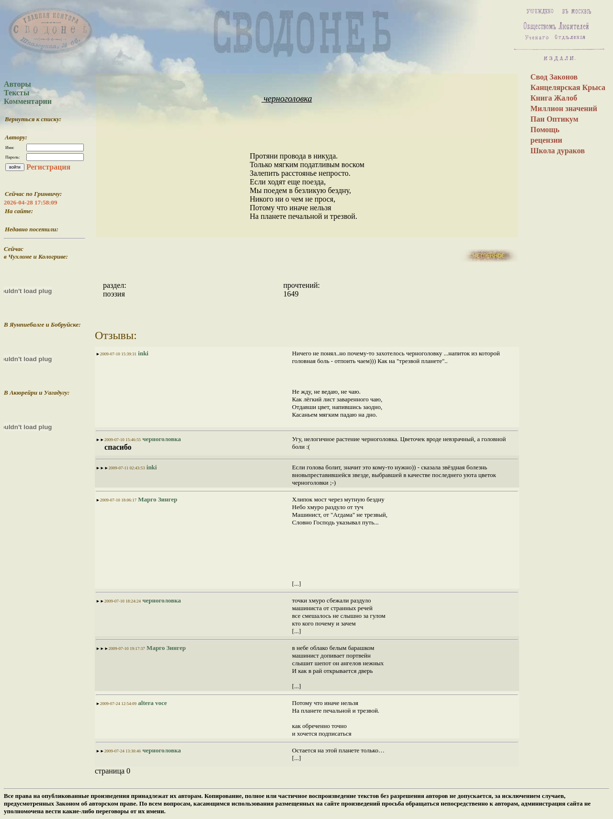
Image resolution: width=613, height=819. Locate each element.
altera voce (151, 702)
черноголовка (286, 98)
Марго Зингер (156, 499)
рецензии (546, 140)
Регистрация (48, 167)
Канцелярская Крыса (567, 87)
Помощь (544, 129)
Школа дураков (557, 151)
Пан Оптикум (554, 119)
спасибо (116, 447)
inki (142, 353)
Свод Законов (554, 77)
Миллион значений (563, 108)
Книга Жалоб (553, 98)
